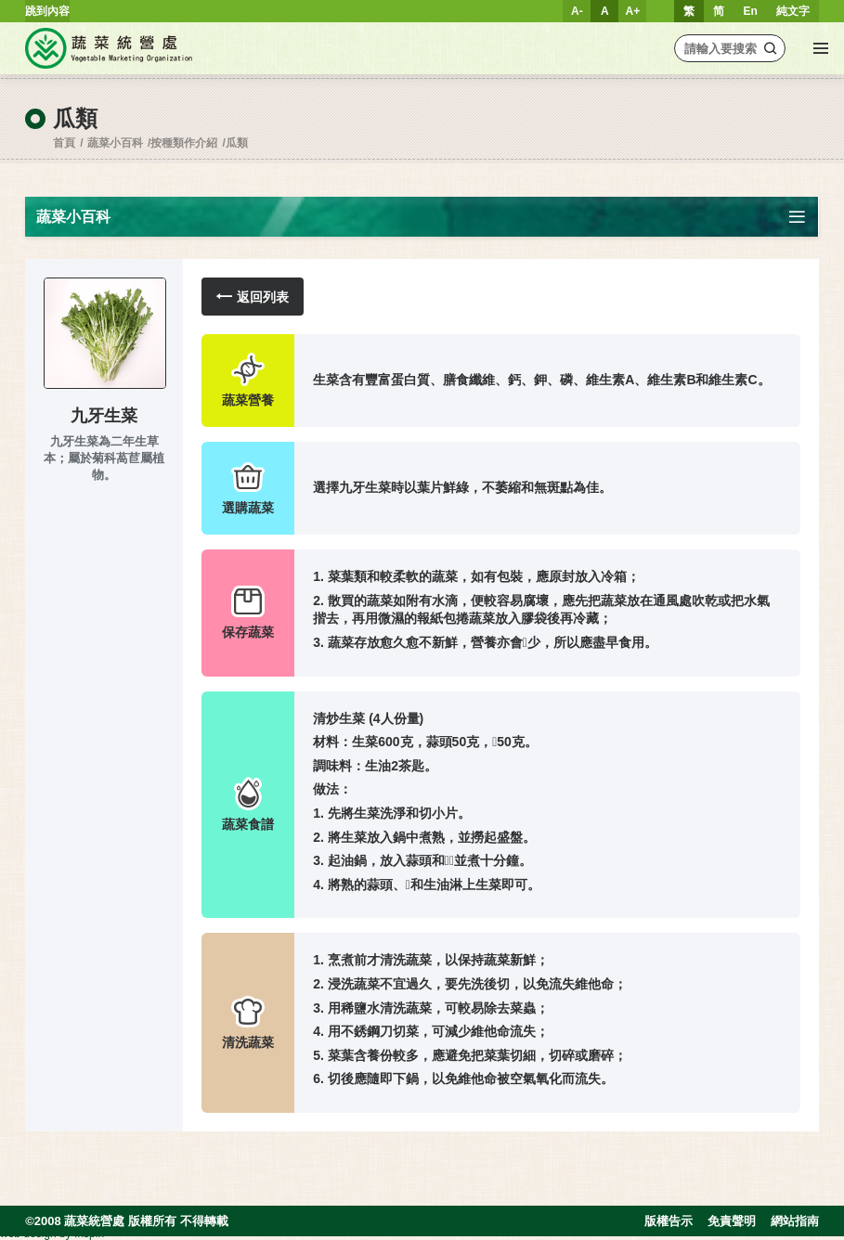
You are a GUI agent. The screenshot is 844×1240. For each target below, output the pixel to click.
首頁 (64, 143)
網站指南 (795, 1221)
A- (577, 11)
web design (28, 1233)
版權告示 (668, 1221)
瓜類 (237, 143)
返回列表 (252, 296)
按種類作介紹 (183, 143)
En (750, 11)
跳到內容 (47, 11)
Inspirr (89, 1233)
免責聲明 (732, 1221)
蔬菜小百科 (115, 143)
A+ (633, 11)
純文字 (793, 11)
